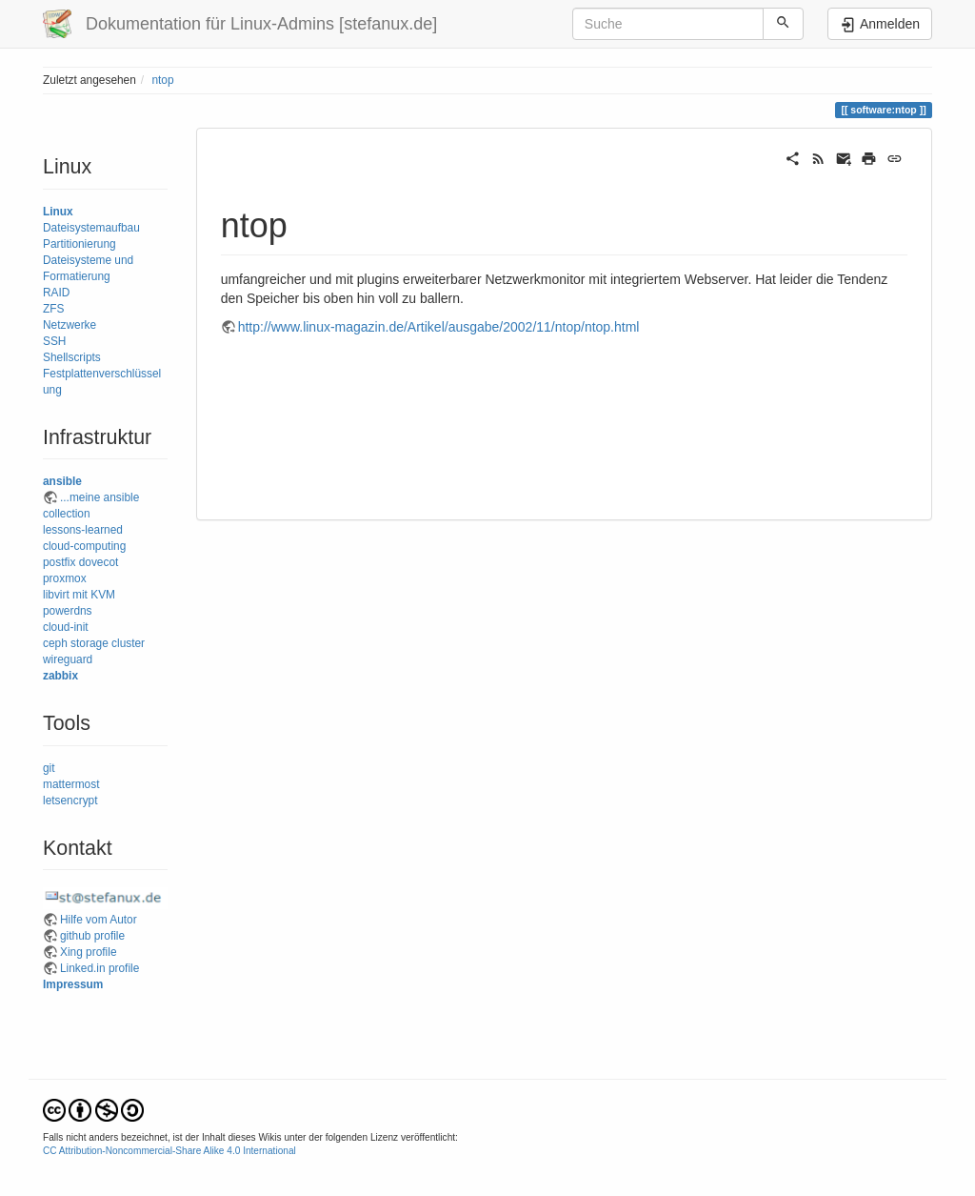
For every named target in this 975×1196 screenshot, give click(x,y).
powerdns (67, 611)
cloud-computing (84, 546)
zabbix (60, 675)
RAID (56, 292)
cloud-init (66, 627)
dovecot (99, 562)
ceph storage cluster (94, 643)
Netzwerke (69, 325)
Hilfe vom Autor (98, 919)
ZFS (53, 308)
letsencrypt (70, 800)
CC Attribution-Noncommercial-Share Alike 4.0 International (169, 1150)
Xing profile (88, 952)
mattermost (71, 784)
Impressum (73, 984)
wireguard (67, 659)
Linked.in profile (99, 968)
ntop (162, 80)
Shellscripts (72, 357)
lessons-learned (83, 530)
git (49, 768)
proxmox (65, 578)
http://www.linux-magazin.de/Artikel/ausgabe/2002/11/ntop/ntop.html (439, 326)
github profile (92, 936)
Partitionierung (79, 244)
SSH (54, 341)
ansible (62, 481)
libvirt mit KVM (79, 594)
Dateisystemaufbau (91, 227)
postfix (59, 562)
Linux (58, 211)
